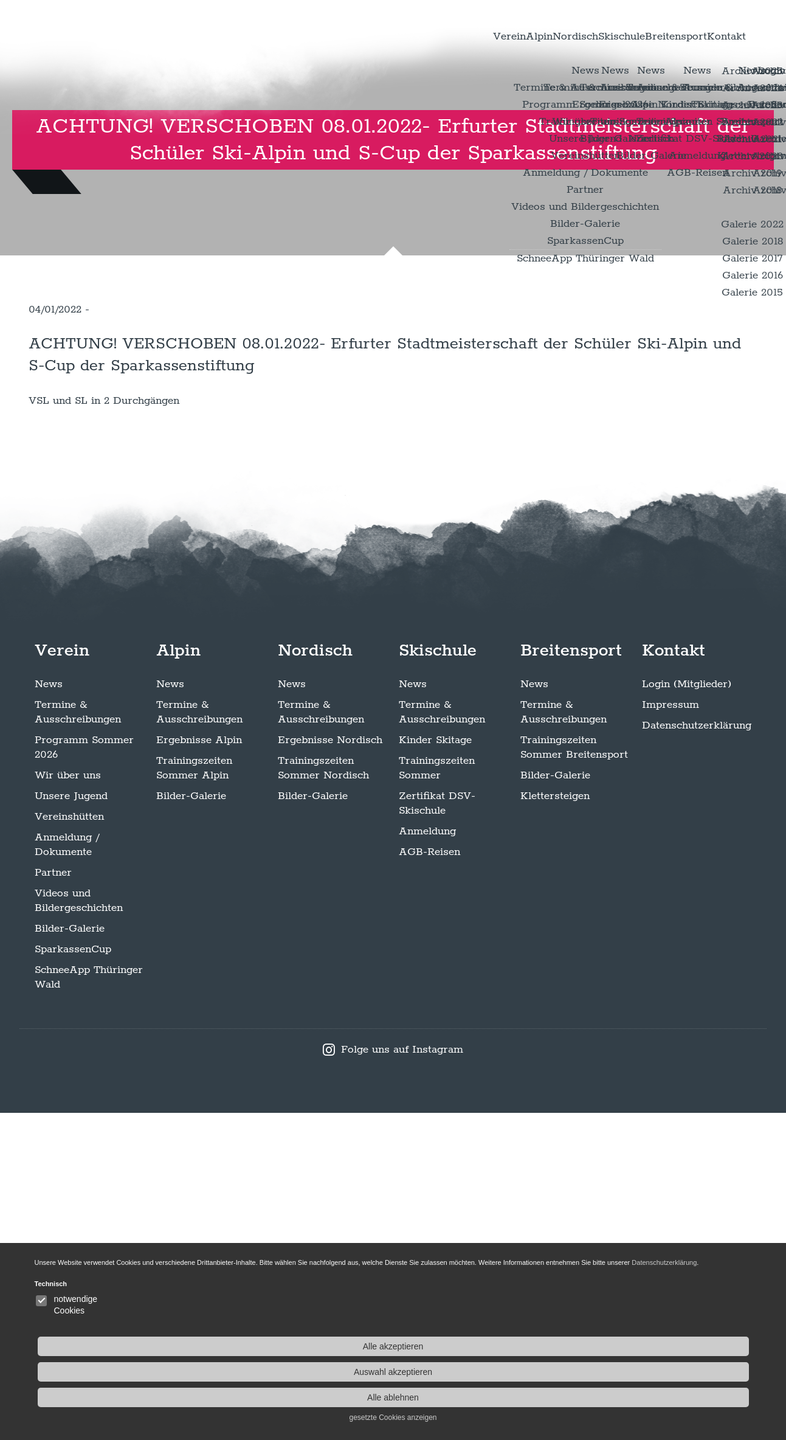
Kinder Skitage (435, 1067)
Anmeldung (427, 1158)
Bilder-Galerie (70, 1255)
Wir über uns (68, 1102)
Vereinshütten (69, 1144)
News (49, 1011)
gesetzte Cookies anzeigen (684, 1417)
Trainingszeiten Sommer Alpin (194, 1095)
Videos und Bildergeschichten (79, 1228)
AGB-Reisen (429, 1179)
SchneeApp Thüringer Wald (89, 1304)
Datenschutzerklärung (696, 1052)
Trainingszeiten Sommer (437, 1095)
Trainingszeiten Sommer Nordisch (323, 1095)
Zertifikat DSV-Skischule (437, 1130)
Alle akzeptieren (685, 1346)
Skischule (556, 35)
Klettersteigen (555, 1123)
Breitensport (638, 35)
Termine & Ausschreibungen (78, 1039)
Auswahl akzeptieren (685, 1372)
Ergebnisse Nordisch (330, 1067)
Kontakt (714, 35)
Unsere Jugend (71, 1123)
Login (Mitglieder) (686, 1011)
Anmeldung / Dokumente (67, 1172)
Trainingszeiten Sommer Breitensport (574, 1075)
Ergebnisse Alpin (199, 1067)
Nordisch (483, 35)
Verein (370, 35)
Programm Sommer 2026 (84, 1075)
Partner (53, 1199)
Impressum (670, 1032)
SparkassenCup (73, 1276)
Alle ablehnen (685, 1397)
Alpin (423, 35)
